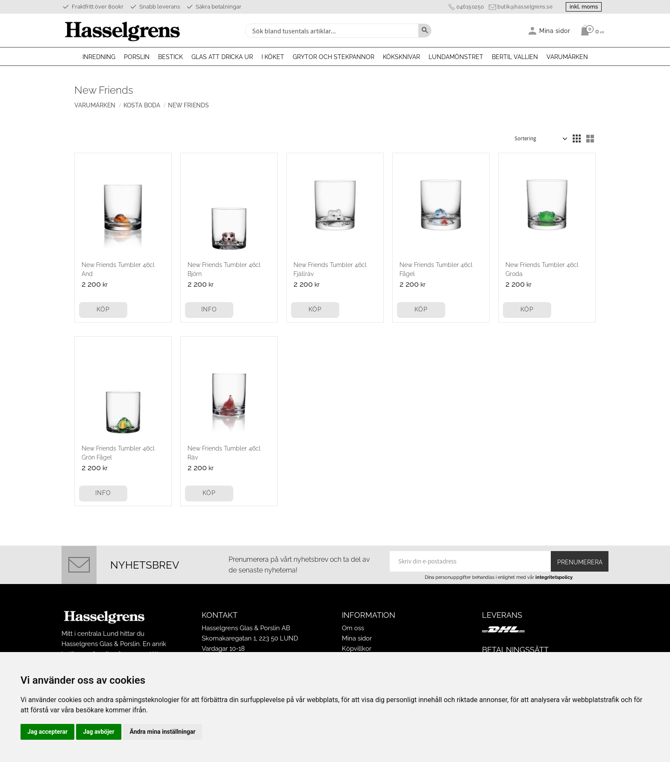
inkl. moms (584, 6)
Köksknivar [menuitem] (401, 56)
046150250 (470, 7)
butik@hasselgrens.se (524, 7)
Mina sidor (357, 638)
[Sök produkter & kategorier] (330, 30)
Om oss (353, 628)
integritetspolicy (554, 577)
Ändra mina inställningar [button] (163, 731)
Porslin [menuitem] (137, 56)
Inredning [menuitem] (98, 56)
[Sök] (424, 30)
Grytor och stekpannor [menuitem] (333, 56)
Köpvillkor (356, 648)
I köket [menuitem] (273, 56)
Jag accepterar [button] (47, 731)
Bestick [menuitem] (170, 56)
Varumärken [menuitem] (567, 56)
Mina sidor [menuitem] (554, 30)
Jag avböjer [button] (98, 731)
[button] (576, 138)
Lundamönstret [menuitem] (456, 56)
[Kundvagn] (590, 30)
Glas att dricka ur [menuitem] (222, 56)
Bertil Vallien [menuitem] (515, 56)
